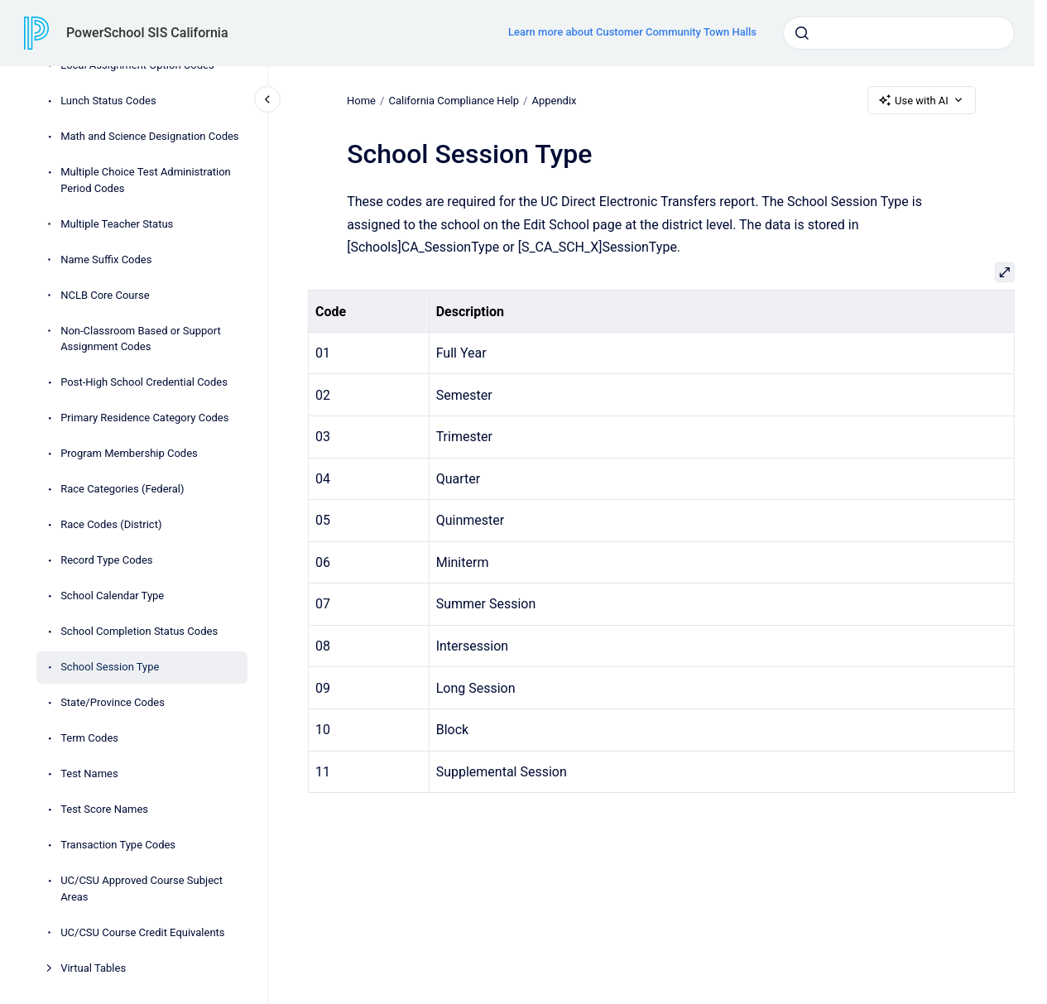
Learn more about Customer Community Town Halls (632, 32)
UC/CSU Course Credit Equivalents (142, 932)
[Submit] (802, 33)
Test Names (89, 773)
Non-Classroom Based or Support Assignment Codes (140, 338)
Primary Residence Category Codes (144, 417)
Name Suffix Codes (105, 259)
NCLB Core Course (104, 295)
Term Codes (89, 738)
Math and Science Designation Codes (149, 136)
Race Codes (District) (110, 524)
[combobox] (899, 33)
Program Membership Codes (129, 453)
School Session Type (109, 667)
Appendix (553, 100)
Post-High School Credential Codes (144, 382)
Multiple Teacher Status (116, 224)
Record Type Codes (106, 560)
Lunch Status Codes (108, 100)
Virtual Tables (93, 968)
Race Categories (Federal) (122, 489)
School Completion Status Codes (139, 631)
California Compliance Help (453, 100)
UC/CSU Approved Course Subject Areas (141, 888)
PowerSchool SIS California (147, 33)
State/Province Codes (112, 702)
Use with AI (921, 100)
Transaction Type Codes (117, 844)
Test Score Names (104, 809)
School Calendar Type (112, 595)
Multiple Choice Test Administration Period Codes (145, 180)
